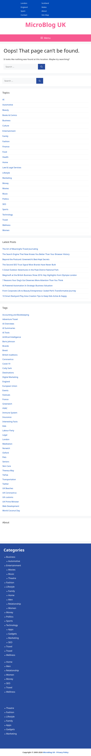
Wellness (6, 225)
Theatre (12, 578)
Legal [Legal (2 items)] (4, 435)
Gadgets (12, 633)
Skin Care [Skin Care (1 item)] (6, 466)
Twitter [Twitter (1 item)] (5, 484)
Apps (10, 629)
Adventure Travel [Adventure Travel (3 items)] (10, 319)
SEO (4, 204)
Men (10, 599)
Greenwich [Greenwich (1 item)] (7, 403)
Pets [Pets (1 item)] (4, 457)
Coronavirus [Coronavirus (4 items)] (7, 359)
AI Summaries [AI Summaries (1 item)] (8, 328)
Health (5, 157)
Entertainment (9, 131)
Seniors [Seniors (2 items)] (5, 461)
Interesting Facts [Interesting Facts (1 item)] (10, 421)
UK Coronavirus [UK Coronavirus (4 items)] (9, 492)
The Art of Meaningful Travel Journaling (20, 249)
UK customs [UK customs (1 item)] (7, 497)
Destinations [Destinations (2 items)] (8, 372)
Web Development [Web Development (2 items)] (10, 506)
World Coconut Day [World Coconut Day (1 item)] (11, 510)
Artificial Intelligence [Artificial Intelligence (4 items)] (11, 337)
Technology (7, 214)
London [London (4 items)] (5, 439)
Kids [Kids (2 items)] (4, 426)
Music (5, 193)
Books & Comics (9, 115)
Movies (5, 188)
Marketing (7, 178)
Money (5, 183)
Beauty (5, 110)
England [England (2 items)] (6, 381)
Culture (5, 125)
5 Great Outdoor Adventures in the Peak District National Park (30, 270)
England (24, 7)
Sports (5, 209)
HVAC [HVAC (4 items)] (4, 408)
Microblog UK (49, 752)
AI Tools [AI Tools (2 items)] (6, 332)
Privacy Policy (62, 752)
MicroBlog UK (45, 25)
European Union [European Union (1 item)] (9, 386)
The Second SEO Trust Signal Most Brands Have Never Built (29, 264)
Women (5, 230)
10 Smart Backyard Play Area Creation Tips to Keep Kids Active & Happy (34, 296)
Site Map (45, 15)
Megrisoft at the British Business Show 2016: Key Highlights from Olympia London (39, 275)
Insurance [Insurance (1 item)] (6, 417)
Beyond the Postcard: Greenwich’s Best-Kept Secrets (25, 259)
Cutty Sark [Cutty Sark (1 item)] (7, 368)
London (24, 3)
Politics (5, 199)
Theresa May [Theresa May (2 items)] (8, 470)
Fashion (6, 141)
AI (3, 99)
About (44, 11)
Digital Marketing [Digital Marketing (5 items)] (10, 377)
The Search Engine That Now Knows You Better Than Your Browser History (35, 254)
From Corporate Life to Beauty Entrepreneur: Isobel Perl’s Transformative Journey (39, 290)
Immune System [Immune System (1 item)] (9, 412)
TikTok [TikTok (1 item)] (5, 475)
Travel (5, 219)
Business (6, 120)
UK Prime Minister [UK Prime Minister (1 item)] (10, 501)
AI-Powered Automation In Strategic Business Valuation (27, 285)
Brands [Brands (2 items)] (5, 346)
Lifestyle (6, 172)
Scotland (45, 3)
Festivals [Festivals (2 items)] (6, 395)
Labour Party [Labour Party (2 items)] (8, 430)
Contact (24, 15)
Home (5, 162)
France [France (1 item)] (5, 399)
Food (4, 152)
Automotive (7, 104)
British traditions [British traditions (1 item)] (10, 355)
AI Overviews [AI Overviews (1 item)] (8, 323)
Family (5, 136)
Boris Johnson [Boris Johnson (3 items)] (8, 341)
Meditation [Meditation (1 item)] (7, 444)
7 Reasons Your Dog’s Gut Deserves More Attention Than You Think (32, 280)
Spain (23, 11)
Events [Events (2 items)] (5, 390)
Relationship (14, 603)
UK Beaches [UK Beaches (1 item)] (7, 488)
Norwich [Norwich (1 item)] (6, 448)
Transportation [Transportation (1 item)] (9, 479)
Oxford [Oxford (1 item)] (5, 452)
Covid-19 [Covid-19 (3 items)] (6, 363)
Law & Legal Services (11, 167)
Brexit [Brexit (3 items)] (5, 350)
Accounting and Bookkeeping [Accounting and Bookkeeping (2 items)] (15, 314)
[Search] (41, 67)
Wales (44, 7)
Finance (5, 146)
